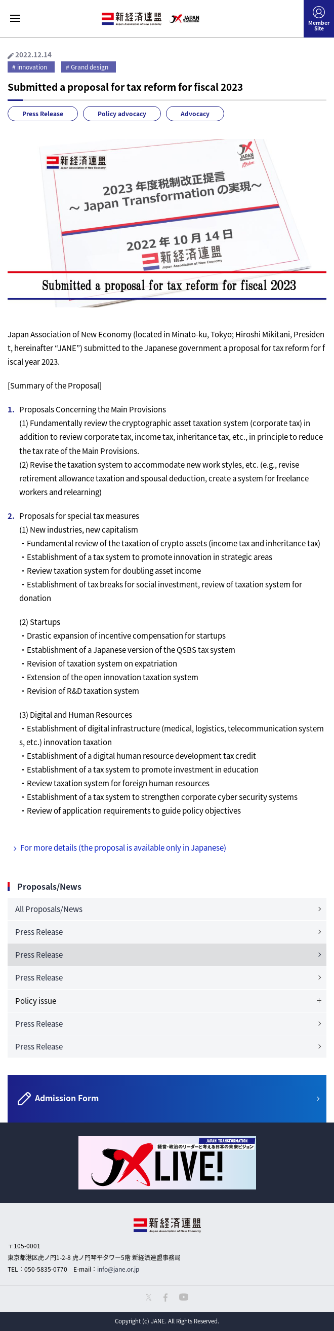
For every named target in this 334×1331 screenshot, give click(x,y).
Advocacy (195, 113)
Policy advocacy (122, 113)
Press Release (42, 113)
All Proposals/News (48, 909)
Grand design (89, 67)
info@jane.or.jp (118, 1269)
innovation (32, 67)
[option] (167, 1162)
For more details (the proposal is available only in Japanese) (123, 847)
